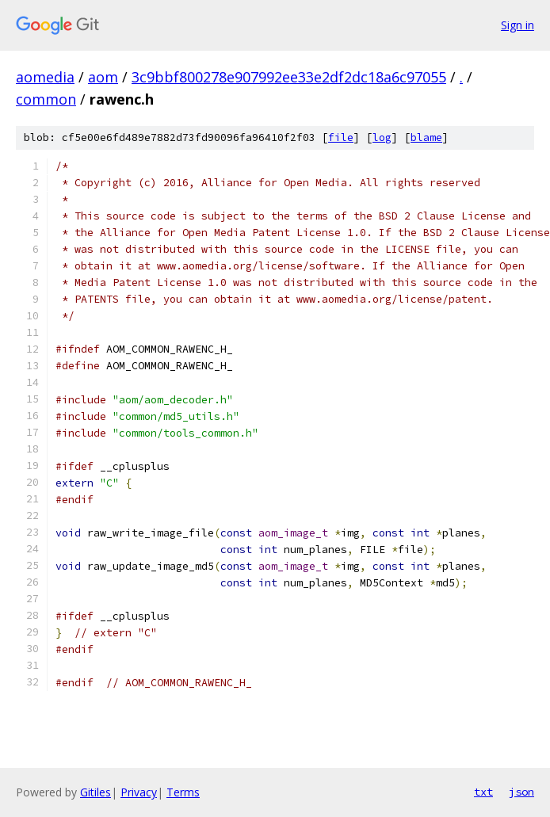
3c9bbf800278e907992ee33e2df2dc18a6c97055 (289, 76)
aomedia (45, 76)
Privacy (138, 792)
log (381, 137)
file (340, 137)
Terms (183, 792)
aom (103, 76)
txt (483, 792)
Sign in (517, 24)
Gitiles (95, 792)
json (521, 792)
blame (426, 137)
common (46, 99)
